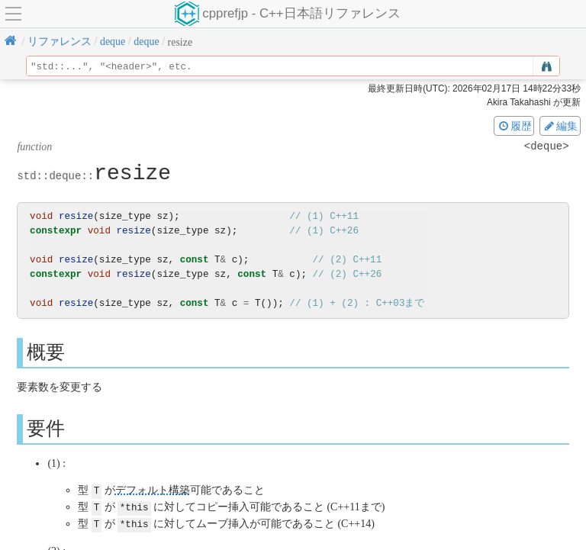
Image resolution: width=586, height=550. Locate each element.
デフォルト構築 (152, 490)
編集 (560, 126)
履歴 (514, 126)
